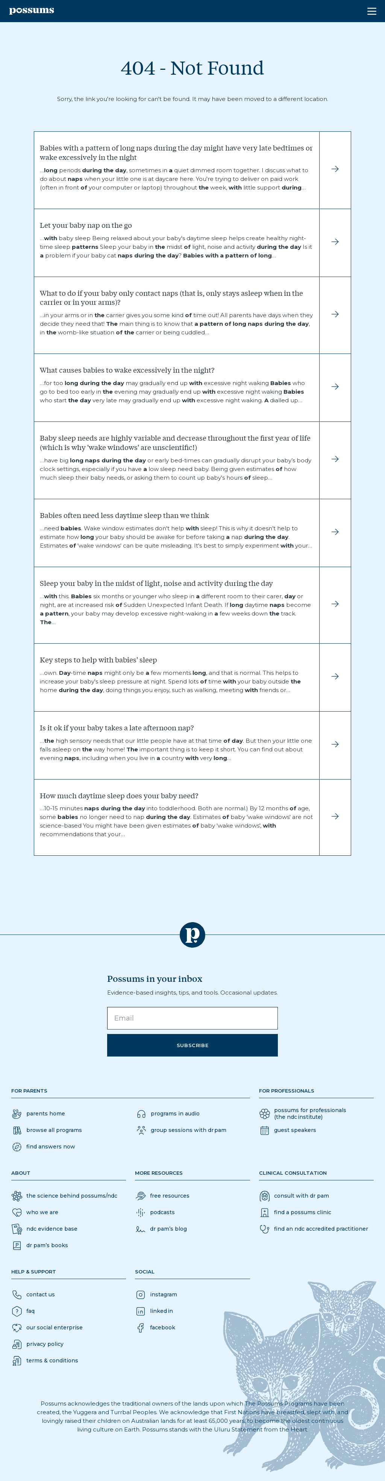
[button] (43, 1147)
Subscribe (193, 1045)
